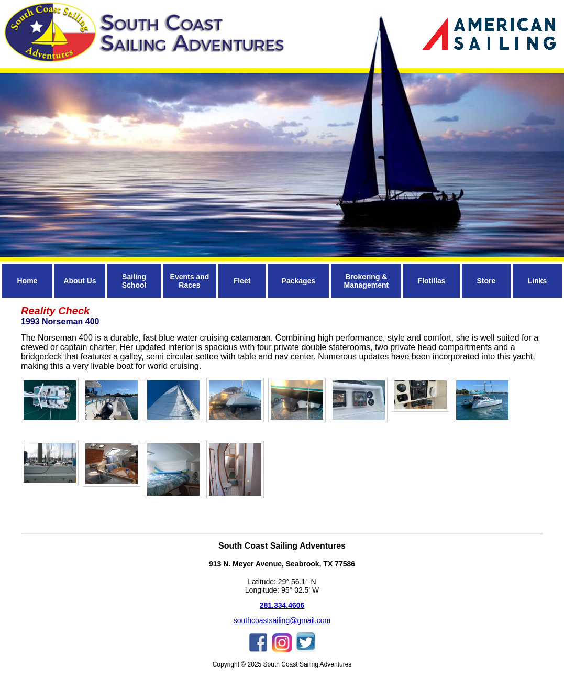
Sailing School (134, 280)
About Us (79, 281)
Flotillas (432, 281)
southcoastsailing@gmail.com (282, 620)
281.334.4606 (282, 605)
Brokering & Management (366, 280)
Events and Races (189, 280)
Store (486, 281)
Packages (299, 281)
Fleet (242, 281)
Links (537, 281)
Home (27, 281)
